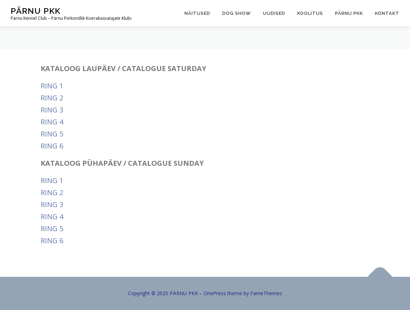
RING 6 (52, 146)
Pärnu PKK (349, 13)
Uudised (274, 13)
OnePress (215, 293)
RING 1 (52, 85)
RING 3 (52, 110)
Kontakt (387, 13)
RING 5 (52, 134)
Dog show (236, 13)
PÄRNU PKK (35, 11)
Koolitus (310, 13)
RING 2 (52, 98)
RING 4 (52, 122)
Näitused (197, 13)
